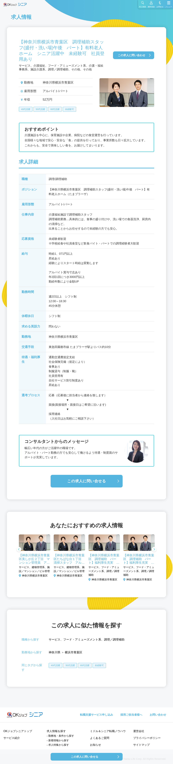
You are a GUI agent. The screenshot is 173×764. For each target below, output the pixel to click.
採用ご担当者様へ (131, 714)
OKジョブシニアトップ (17, 731)
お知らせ (95, 744)
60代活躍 (54, 109)
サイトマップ (141, 744)
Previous (18, 549)
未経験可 (69, 109)
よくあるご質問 (99, 738)
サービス (54, 639)
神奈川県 (54, 652)
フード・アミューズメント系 (82, 639)
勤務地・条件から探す (61, 735)
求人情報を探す (56, 731)
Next (154, 549)
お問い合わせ (158, 714)
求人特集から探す (58, 744)
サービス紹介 (11, 738)
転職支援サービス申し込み (96, 714)
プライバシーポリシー (147, 738)
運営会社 (138, 731)
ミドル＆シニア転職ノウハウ (108, 731)
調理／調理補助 (114, 639)
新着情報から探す (58, 740)
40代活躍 (25, 109)
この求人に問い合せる (86, 481)
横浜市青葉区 (73, 652)
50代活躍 (40, 109)
